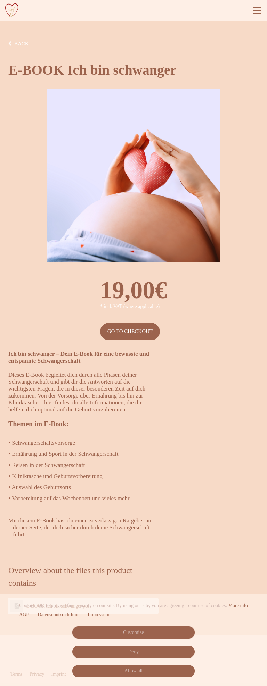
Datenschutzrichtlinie (59, 614)
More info (238, 605)
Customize (133, 632)
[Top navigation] (257, 10)
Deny (133, 651)
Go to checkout (130, 331)
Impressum (98, 614)
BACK (18, 44)
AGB (24, 614)
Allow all (133, 671)
